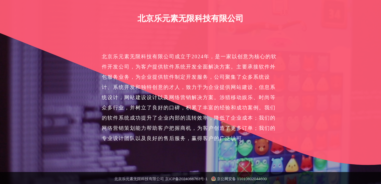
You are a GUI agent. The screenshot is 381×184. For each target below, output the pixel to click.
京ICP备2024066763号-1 (186, 179)
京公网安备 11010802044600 (242, 179)
